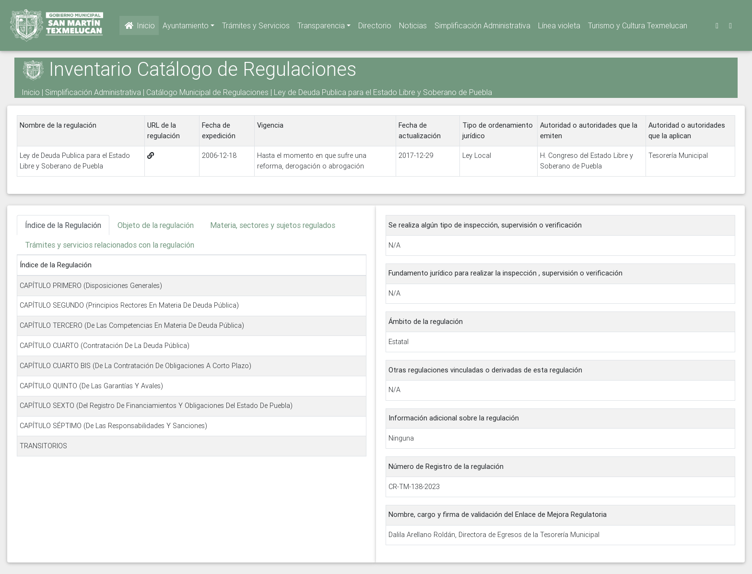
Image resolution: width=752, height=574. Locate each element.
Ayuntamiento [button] (186, 27)
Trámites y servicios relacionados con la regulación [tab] (109, 245)
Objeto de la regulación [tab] (156, 225)
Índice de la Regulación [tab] (63, 225)
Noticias (413, 27)
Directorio (374, 27)
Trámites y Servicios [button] (256, 27)
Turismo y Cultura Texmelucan (637, 27)
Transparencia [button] (321, 27)
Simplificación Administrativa (482, 27)
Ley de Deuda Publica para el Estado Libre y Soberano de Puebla (383, 92)
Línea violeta (559, 27)
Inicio (139, 27)
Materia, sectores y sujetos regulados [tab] (272, 225)
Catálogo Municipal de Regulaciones (207, 92)
